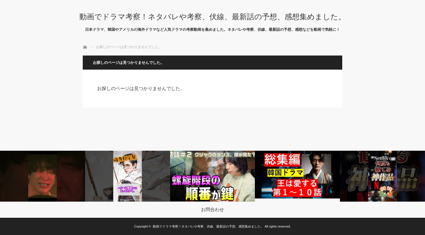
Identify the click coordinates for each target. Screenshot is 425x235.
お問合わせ (212, 209)
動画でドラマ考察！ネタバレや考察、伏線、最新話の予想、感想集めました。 (212, 16)
